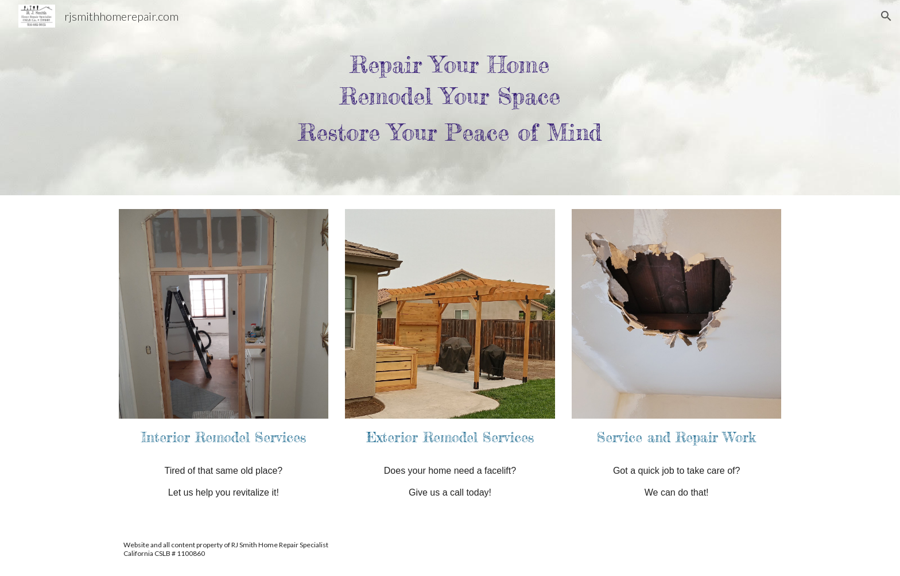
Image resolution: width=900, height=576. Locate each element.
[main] (450, 97)
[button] (886, 16)
